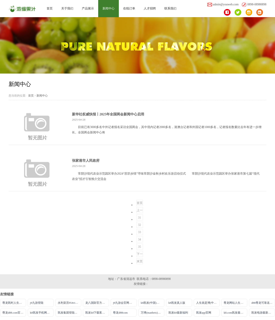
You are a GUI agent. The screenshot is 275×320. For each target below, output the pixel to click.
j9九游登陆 (36, 302)
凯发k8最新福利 (178, 312)
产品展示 (88, 8)
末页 (140, 261)
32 (139, 224)
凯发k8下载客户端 (96, 312)
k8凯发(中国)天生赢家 (152, 302)
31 (139, 217)
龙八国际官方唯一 (96, 302)
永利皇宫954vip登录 (69, 302)
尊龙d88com (120, 312)
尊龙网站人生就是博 (235, 302)
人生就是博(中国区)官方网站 (208, 302)
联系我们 (170, 8)
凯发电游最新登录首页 (263, 312)
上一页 (140, 211)
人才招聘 (150, 8)
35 (139, 246)
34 (139, 239)
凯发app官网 (203, 312)
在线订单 (129, 8)
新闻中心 (108, 8)
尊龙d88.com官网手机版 (14, 312)
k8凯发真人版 (176, 302)
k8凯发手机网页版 (41, 312)
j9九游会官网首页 (124, 302)
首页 (50, 8)
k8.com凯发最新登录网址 (235, 312)
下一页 (140, 254)
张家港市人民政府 (85, 160)
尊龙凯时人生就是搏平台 (14, 302)
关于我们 (67, 8)
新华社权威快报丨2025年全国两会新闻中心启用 (108, 114)
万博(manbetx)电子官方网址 (152, 312)
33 (139, 232)
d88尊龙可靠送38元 (263, 302)
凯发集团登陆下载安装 (69, 312)
